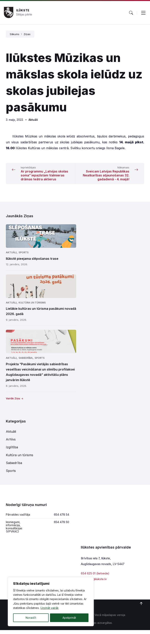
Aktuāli (33, 119)
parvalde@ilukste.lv (94, 583)
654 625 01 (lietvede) (95, 577)
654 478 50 (61, 526)
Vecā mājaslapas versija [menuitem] (110, 618)
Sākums (14, 34)
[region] (51, 601)
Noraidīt (31, 617)
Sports (24, 256)
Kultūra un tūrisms (32, 306)
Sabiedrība (26, 361)
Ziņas (27, 34)
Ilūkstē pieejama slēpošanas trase (32, 262)
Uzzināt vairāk (49, 608)
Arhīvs (11, 443)
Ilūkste (22, 10)
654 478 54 (61, 518)
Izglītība (12, 451)
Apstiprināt (69, 617)
